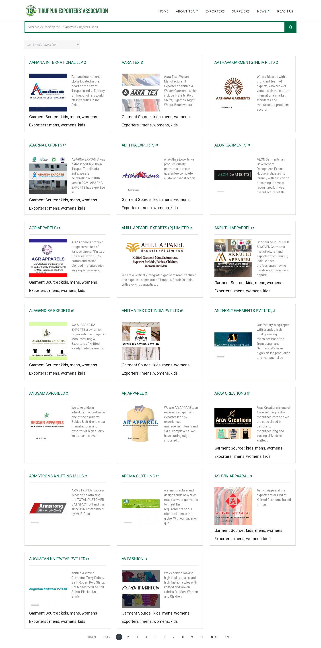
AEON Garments (230, 144)
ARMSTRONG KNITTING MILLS (56, 475)
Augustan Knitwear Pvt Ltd (57, 558)
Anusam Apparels (47, 393)
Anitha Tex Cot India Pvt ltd (150, 310)
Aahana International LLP (56, 62)
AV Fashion (133, 558)
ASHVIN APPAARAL (231, 475)
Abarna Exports (45, 144)
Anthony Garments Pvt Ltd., (243, 310)
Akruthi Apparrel (232, 227)
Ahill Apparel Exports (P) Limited (155, 227)
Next (214, 636)
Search (290, 27)
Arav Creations (230, 393)
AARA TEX (131, 62)
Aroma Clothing (138, 475)
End (227, 636)
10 (202, 636)
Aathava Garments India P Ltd (244, 62)
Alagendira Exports (49, 310)
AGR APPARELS (42, 227)
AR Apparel (133, 393)
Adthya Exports (138, 144)
